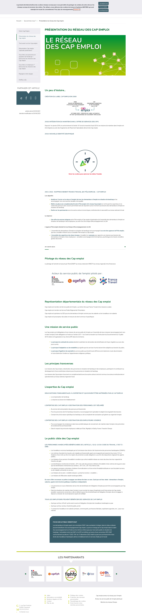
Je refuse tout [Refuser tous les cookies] (103, 10)
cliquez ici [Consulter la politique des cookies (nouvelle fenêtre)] (77, 9)
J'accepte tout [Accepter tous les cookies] (103, 3)
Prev (25, 574)
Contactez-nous (24, 612)
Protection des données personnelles (77, 598)
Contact (49, 601)
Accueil (18, 21)
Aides (48, 595)
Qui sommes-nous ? (30, 21)
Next (116, 574)
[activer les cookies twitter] (31, 98)
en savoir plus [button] (50, 247)
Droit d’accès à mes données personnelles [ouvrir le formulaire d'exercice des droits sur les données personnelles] (77, 604)
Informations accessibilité (54, 597)
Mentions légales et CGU (54, 599)
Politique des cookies (76, 595)
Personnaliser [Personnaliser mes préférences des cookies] (103, 7)
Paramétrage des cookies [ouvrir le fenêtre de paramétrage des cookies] (78, 601)
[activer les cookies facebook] (21, 98)
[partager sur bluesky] (35, 98)
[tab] (85, 246)
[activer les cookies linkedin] (26, 98)
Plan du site (50, 603)
